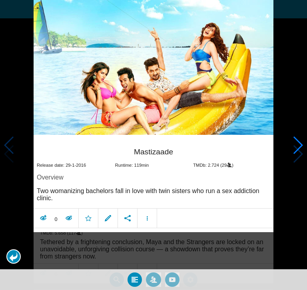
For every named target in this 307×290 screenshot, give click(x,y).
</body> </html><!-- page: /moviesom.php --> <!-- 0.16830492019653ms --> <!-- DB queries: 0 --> (153, 145)
